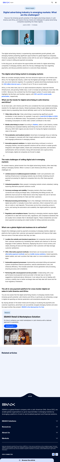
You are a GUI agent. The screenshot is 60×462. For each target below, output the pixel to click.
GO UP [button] (30, 396)
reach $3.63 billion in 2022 (49, 116)
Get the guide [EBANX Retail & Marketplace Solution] (10, 326)
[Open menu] (56, 2)
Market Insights (30, 8)
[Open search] (52, 2)
